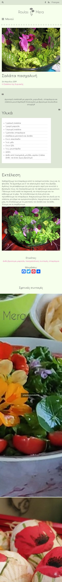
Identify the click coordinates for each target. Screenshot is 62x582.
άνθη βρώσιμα (9, 261)
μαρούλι (21, 261)
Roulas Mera (31, 12)
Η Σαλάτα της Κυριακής (12, 84)
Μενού (9, 19)
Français (55, 2)
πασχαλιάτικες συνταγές (37, 261)
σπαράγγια (54, 261)
